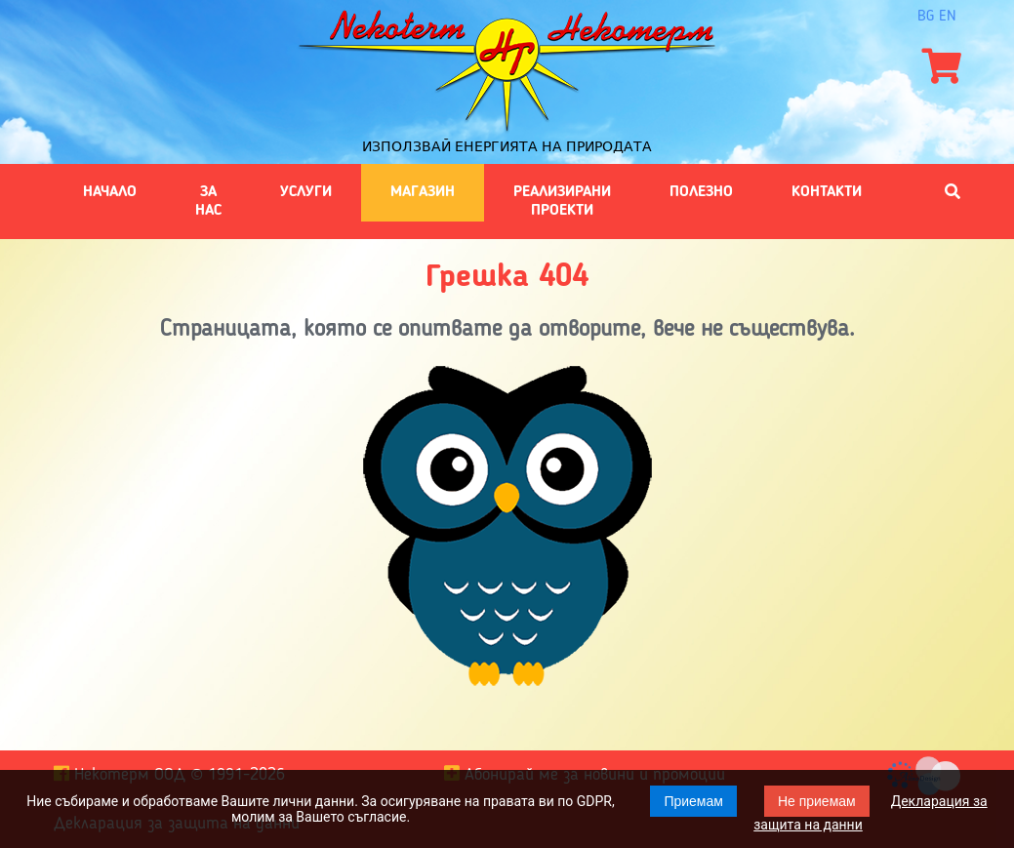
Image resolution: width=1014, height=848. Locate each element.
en (947, 16)
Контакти (826, 192)
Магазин (422, 192)
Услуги (306, 192)
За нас (208, 201)
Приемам (693, 801)
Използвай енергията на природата (507, 146)
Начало (110, 192)
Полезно (701, 192)
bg (925, 16)
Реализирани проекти (562, 201)
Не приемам (817, 801)
